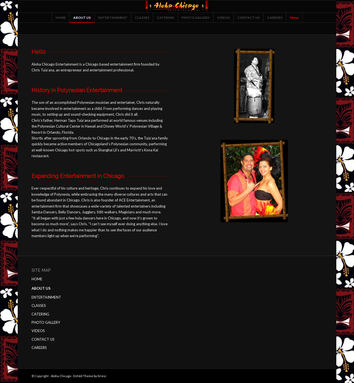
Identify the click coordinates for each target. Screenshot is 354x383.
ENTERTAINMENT (46, 297)
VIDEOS (38, 330)
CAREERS (39, 347)
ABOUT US (41, 288)
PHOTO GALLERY (46, 322)
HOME (37, 279)
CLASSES (39, 305)
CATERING (40, 314)
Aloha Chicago (61, 376)
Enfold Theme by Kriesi (89, 376)
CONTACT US (43, 339)
